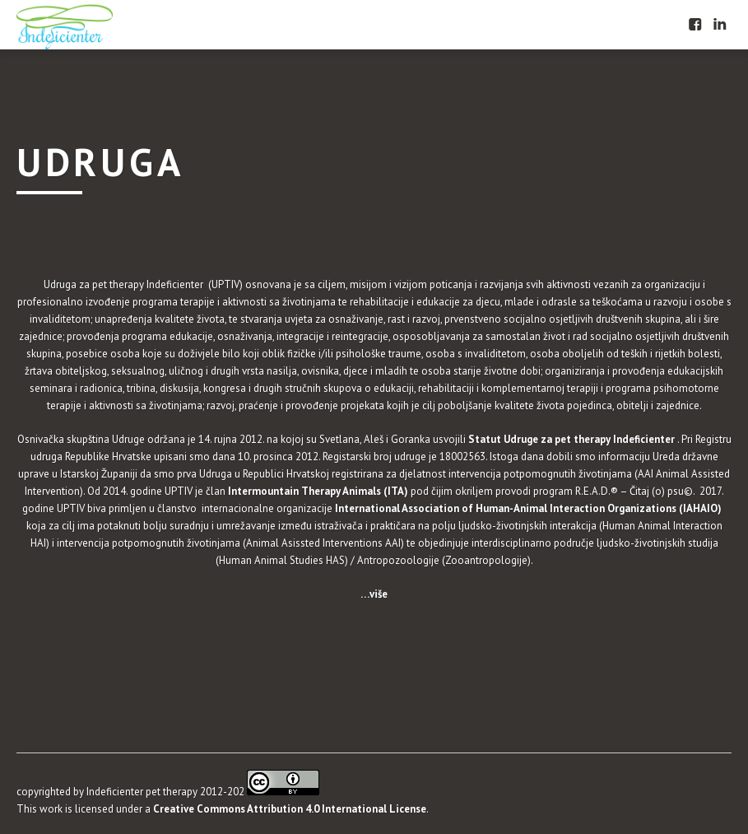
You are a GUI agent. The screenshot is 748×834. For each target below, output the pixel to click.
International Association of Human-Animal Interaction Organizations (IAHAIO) (529, 508)
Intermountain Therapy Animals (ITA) (316, 491)
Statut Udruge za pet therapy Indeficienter (572, 439)
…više (374, 594)
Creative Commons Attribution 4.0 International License (289, 809)
